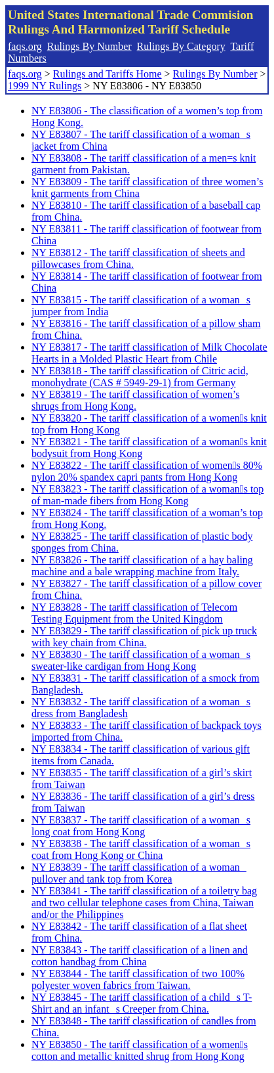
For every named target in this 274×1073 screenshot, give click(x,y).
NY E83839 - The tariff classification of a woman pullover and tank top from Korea (138, 873)
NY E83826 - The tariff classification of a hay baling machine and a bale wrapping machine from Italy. (142, 565)
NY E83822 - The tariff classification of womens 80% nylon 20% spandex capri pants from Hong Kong (146, 471)
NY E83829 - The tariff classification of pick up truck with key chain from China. (144, 636)
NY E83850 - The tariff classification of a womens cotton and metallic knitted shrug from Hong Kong (139, 1050)
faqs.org (25, 46)
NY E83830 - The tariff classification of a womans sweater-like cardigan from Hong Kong (140, 660)
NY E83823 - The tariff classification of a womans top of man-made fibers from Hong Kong (147, 494)
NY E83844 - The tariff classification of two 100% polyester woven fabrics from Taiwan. (138, 979)
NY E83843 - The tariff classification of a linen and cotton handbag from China (139, 955)
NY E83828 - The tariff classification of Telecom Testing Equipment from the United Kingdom (134, 613)
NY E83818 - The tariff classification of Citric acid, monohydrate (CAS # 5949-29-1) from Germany (139, 376)
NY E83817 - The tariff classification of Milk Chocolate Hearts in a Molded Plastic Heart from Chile (149, 352)
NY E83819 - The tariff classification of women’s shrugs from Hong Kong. (135, 400)
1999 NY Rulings (44, 85)
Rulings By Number (89, 46)
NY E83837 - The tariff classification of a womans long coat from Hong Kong (140, 825)
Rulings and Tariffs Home (107, 73)
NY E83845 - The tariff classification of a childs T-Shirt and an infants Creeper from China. (141, 1003)
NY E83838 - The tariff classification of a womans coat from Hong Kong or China (140, 849)
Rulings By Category (181, 46)
